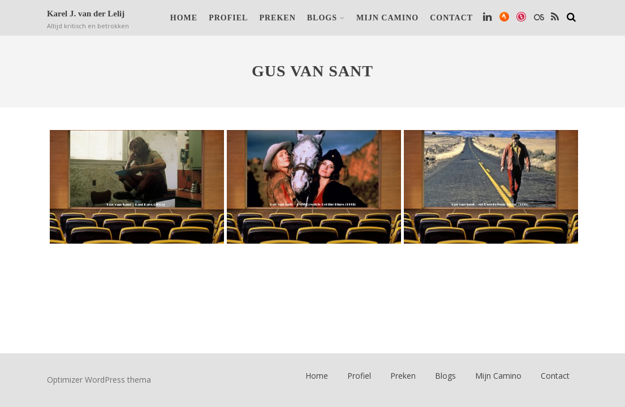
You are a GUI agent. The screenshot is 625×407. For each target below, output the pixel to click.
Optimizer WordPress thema (99, 379)
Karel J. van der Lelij (85, 13)
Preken (277, 18)
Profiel (228, 18)
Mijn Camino (387, 18)
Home (183, 18)
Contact (451, 18)
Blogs (326, 18)
